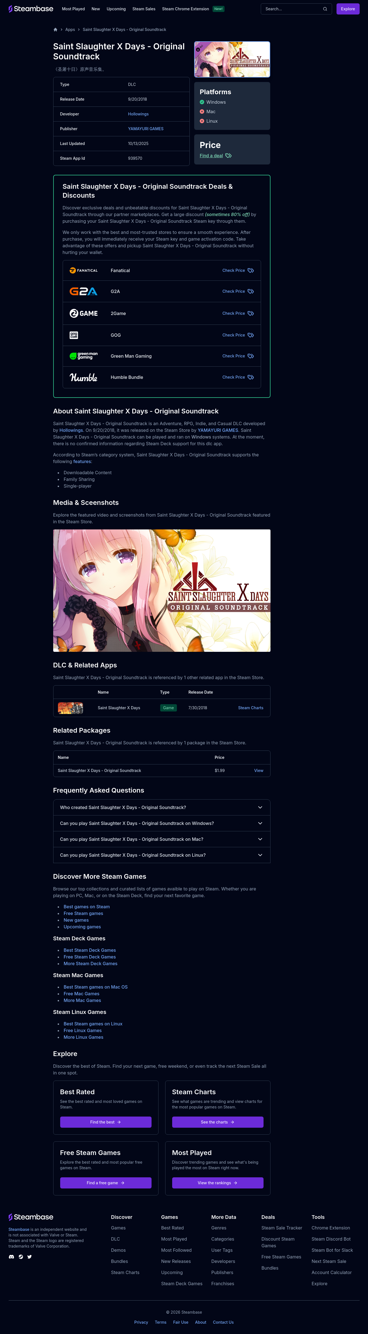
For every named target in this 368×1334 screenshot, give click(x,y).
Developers (223, 1261)
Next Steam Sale (329, 1261)
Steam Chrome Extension (185, 8)
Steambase (19, 1229)
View (258, 770)
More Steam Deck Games (91, 963)
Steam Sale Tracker (282, 1228)
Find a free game (106, 1182)
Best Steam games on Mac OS (96, 987)
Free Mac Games (81, 993)
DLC (115, 1239)
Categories (222, 1239)
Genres (218, 1228)
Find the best (105, 1122)
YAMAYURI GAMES (146, 128)
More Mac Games (82, 1000)
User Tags (222, 1250)
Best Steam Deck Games (90, 950)
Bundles (119, 1261)
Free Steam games (83, 913)
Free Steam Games (281, 1257)
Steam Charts (251, 707)
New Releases (176, 1261)
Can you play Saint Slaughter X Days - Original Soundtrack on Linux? (162, 855)
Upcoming (116, 8)
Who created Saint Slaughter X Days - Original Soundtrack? (162, 807)
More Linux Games (84, 1037)
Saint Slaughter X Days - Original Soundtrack (124, 29)
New (96, 8)
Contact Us (223, 1322)
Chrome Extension (331, 1228)
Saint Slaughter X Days (119, 707)
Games (118, 1228)
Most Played (73, 8)
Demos (118, 1250)
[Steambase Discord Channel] (11, 1257)
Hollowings (138, 114)
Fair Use (181, 1322)
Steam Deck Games (182, 1283)
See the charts (218, 1122)
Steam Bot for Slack (332, 1250)
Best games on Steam (87, 906)
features (82, 461)
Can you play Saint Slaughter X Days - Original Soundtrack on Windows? (162, 823)
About (200, 1322)
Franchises (222, 1283)
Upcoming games (82, 926)
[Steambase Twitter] (29, 1257)
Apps (70, 29)
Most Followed (176, 1250)
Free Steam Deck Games (90, 957)
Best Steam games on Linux (93, 1023)
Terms (161, 1322)
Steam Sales (144, 8)
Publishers (222, 1272)
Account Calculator (332, 1272)
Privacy (141, 1322)
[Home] (55, 29)
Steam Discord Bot (331, 1239)
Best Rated (172, 1228)
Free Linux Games (83, 1030)
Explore (348, 8)
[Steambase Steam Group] (21, 1257)
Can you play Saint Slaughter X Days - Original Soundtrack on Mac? (162, 839)
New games (76, 920)
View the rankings (218, 1182)
